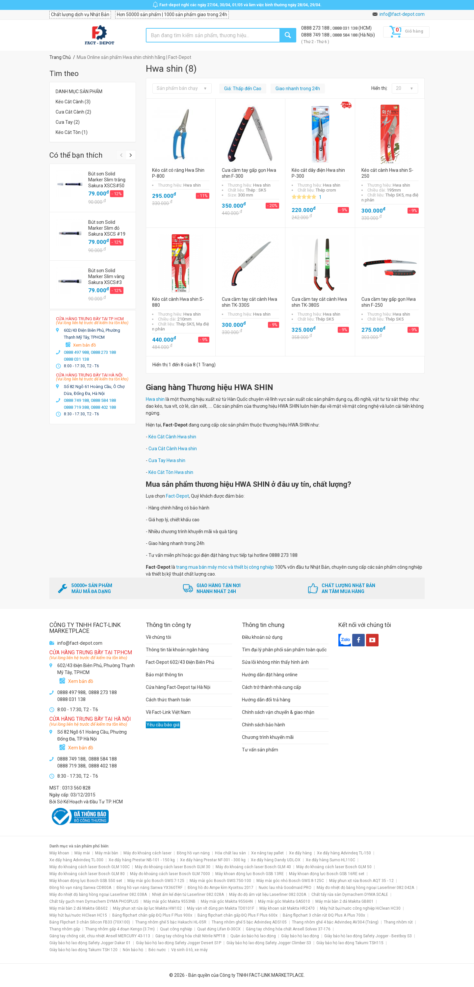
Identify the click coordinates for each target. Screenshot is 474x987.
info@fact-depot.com (402, 14)
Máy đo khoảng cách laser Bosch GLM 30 (172, 867)
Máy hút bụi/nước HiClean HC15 (78, 915)
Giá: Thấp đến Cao (242, 88)
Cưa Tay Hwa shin (166, 460)
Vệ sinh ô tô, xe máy (189, 950)
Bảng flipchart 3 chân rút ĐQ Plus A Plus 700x (324, 915)
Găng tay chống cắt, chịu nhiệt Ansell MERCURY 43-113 (99, 936)
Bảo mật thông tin (164, 674)
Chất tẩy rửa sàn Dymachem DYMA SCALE (349, 894)
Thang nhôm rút (398, 922)
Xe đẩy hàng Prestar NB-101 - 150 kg (142, 860)
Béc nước (157, 950)
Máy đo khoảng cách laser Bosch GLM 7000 (170, 873)
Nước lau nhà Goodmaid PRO (285, 887)
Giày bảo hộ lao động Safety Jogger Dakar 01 (90, 943)
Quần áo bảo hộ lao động (253, 936)
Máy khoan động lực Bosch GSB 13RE (249, 873)
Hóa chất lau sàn (230, 853)
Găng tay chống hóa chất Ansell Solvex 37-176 (288, 929)
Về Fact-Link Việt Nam (168, 712)
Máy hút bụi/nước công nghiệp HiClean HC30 (360, 908)
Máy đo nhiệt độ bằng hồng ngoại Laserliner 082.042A (365, 887)
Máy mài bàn (106, 853)
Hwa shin (155, 399)
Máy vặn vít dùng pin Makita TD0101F (220, 908)
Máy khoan (59, 853)
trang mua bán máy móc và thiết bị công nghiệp (225, 567)
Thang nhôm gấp (64, 929)
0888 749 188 (315, 35)
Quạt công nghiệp (176, 929)
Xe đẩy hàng (300, 853)
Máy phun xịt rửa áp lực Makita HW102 (147, 908)
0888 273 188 (315, 28)
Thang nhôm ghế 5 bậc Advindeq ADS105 (249, 922)
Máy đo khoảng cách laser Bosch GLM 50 (334, 867)
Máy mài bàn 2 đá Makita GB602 (78, 908)
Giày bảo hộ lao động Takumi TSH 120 (83, 950)
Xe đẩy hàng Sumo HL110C (330, 860)
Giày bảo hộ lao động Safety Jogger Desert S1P (178, 943)
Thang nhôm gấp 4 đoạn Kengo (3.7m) (120, 929)
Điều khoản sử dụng (262, 637)
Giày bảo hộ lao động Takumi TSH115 (349, 943)
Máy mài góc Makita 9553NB (170, 901)
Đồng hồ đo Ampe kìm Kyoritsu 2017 (220, 887)
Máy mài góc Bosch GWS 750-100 (220, 880)
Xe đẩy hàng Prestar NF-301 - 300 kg (213, 860)
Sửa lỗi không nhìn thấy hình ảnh (275, 662)
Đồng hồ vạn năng (193, 853)
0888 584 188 (345, 35)
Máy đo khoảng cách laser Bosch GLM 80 (87, 873)
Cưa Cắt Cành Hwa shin (172, 448)
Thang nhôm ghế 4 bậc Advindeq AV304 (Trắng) (335, 922)
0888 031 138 (345, 28)
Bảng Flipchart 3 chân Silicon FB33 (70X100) (89, 922)
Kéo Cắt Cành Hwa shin (172, 436)
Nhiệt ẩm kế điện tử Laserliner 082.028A (188, 894)
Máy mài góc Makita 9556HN (227, 901)
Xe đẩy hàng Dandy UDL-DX (276, 860)
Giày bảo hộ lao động (300, 936)
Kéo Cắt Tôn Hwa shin (170, 472)
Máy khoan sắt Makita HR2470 (287, 908)
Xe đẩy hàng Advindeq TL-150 (344, 853)
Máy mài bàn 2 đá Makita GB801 (344, 901)
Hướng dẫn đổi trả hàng (266, 699)
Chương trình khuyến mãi (268, 737)
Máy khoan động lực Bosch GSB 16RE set (326, 873)
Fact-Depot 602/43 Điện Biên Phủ (180, 662)
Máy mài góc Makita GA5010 (284, 901)
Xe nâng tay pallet (267, 853)
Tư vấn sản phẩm (260, 749)
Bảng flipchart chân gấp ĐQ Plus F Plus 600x (237, 915)
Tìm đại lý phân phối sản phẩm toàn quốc (284, 649)
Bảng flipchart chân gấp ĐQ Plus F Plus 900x (152, 915)
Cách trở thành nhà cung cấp (271, 687)
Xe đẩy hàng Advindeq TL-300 (76, 860)
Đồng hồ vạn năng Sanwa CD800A (80, 887)
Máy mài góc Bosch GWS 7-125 (155, 880)
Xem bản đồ (84, 345)
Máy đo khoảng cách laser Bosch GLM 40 (253, 867)
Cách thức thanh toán (168, 699)
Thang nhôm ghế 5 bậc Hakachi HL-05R (170, 922)
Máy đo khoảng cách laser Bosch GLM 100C (89, 867)
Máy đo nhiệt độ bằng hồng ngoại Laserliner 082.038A (98, 894)
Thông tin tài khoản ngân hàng (177, 649)
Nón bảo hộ (133, 950)
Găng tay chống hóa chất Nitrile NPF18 (190, 936)
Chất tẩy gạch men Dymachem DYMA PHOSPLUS (93, 901)
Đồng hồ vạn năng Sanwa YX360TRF (149, 887)
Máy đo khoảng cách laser (147, 853)
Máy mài (82, 853)
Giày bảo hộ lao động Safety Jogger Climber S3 (268, 943)
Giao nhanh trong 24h (298, 88)
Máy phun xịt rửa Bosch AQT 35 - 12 (361, 880)
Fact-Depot (177, 496)
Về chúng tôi (158, 637)
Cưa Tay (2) (68, 122)
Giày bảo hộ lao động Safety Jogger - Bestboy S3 (368, 936)
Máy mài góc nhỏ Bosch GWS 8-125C (290, 880)
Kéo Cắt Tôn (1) (72, 132)
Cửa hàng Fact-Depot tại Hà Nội (178, 687)
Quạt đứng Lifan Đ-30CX (219, 929)
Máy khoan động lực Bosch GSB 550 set (85, 880)
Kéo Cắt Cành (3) (73, 101)
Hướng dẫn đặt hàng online (270, 674)
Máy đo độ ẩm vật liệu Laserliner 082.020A (267, 894)
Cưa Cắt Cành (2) (73, 112)
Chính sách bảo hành (263, 724)
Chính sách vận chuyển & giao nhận (278, 712)
